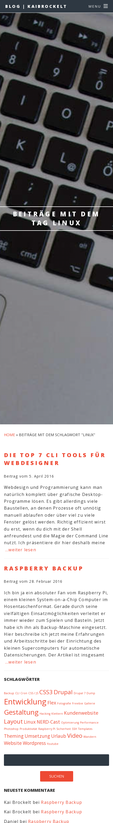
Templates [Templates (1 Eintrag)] (85, 729)
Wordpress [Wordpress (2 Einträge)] (34, 743)
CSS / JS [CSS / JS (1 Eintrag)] (33, 693)
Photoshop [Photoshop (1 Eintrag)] (11, 729)
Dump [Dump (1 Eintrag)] (91, 693)
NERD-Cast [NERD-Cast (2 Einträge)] (48, 722)
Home (9, 434)
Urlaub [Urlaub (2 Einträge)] (58, 736)
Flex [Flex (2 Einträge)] (51, 702)
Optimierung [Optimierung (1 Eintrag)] (70, 722)
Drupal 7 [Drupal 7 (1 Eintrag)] (79, 693)
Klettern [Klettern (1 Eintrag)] (57, 713)
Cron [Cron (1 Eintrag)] (23, 693)
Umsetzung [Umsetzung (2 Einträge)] (37, 736)
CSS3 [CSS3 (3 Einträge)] (46, 692)
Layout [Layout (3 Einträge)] (13, 721)
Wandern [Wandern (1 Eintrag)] (89, 737)
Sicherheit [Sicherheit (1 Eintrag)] (63, 729)
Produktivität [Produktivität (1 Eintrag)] (28, 729)
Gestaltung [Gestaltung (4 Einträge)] (21, 712)
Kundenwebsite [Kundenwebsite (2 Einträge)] (81, 713)
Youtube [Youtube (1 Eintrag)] (52, 744)
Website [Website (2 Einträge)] (13, 743)
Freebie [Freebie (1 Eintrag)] (77, 703)
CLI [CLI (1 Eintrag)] (17, 693)
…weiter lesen (20, 550)
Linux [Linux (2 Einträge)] (30, 722)
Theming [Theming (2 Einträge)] (14, 736)
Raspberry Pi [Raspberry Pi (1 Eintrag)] (46, 729)
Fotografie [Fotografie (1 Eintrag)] (64, 703)
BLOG (36, 6)
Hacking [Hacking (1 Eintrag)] (45, 713)
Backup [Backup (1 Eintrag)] (9, 693)
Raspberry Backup (61, 802)
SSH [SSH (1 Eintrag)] (74, 729)
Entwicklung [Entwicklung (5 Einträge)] (25, 701)
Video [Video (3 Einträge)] (74, 735)
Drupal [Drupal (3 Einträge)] (63, 692)
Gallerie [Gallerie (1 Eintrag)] (89, 703)
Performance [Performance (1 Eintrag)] (89, 722)
